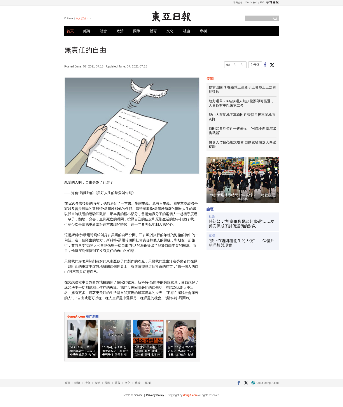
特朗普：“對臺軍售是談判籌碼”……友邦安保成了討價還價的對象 (241, 223)
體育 (153, 31)
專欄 (203, 31)
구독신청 (238, 2)
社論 (186, 31)
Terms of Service (133, 395)
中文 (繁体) (82, 18)
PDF (261, 2)
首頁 (70, 31)
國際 (136, 31)
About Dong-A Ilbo (265, 382)
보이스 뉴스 (251, 2)
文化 (169, 31)
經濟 (86, 31)
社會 (103, 31)
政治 (120, 31)
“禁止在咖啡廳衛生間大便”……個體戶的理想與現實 (241, 243)
